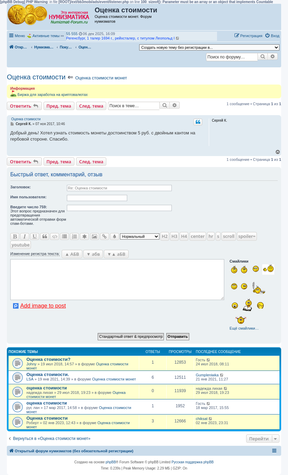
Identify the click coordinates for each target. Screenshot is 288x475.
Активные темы (46, 36)
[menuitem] (272, 36)
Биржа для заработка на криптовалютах (52, 94)
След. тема (91, 106)
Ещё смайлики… (244, 328)
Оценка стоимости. (47, 374)
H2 (165, 236)
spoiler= (246, 236)
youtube (20, 245)
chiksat (201, 419)
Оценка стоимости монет (101, 77)
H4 (184, 236)
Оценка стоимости (36, 77)
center (198, 236)
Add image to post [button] (43, 305)
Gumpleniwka (207, 375)
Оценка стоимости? (48, 359)
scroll (229, 236)
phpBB (111, 462)
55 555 (72, 34)
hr (210, 236)
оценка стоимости (46, 387)
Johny (31, 364)
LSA (30, 379)
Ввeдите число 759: (28, 207)
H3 (174, 236)
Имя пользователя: (28, 197)
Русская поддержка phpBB (192, 462)
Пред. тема (59, 106)
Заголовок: (20, 187)
